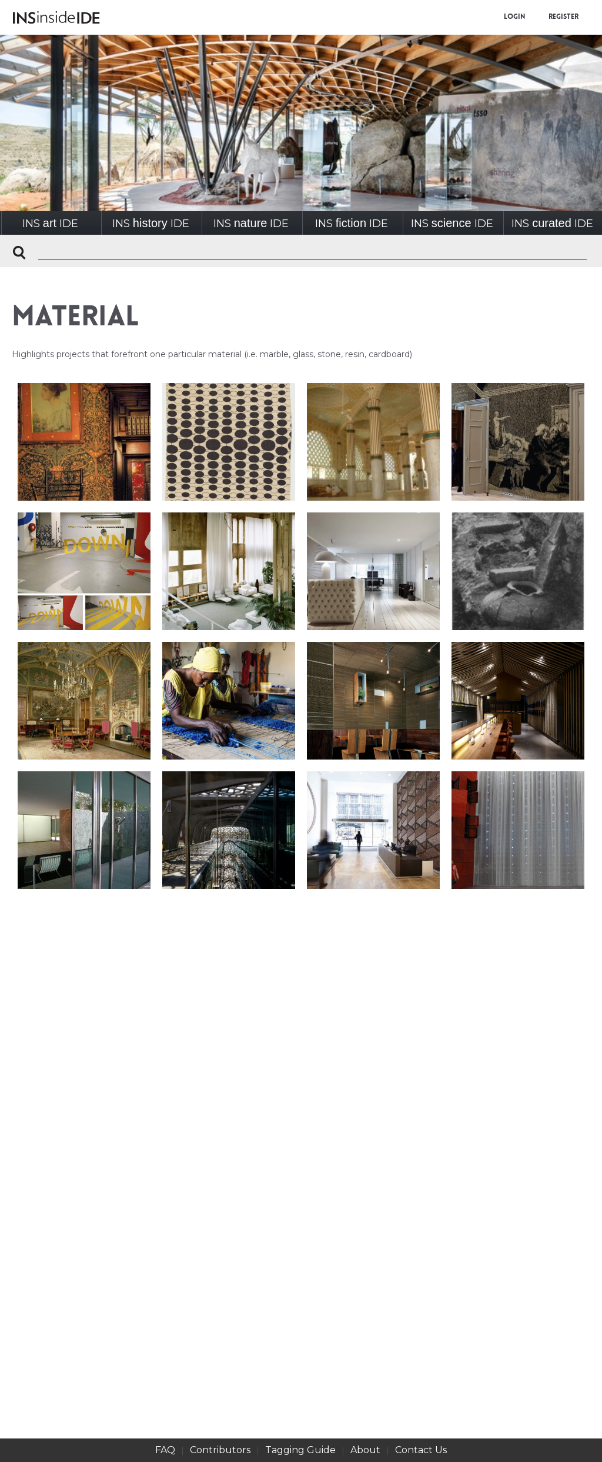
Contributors (220, 1450)
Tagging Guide (300, 1450)
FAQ (165, 1450)
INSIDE (50, 223)
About (365, 1450)
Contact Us (421, 1450)
